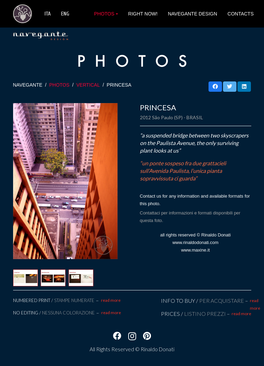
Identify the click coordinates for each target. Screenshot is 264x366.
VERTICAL (88, 85)
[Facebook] (117, 336)
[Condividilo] (215, 86)
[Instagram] (132, 336)
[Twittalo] (229, 86)
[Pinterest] (147, 336)
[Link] (22, 13)
